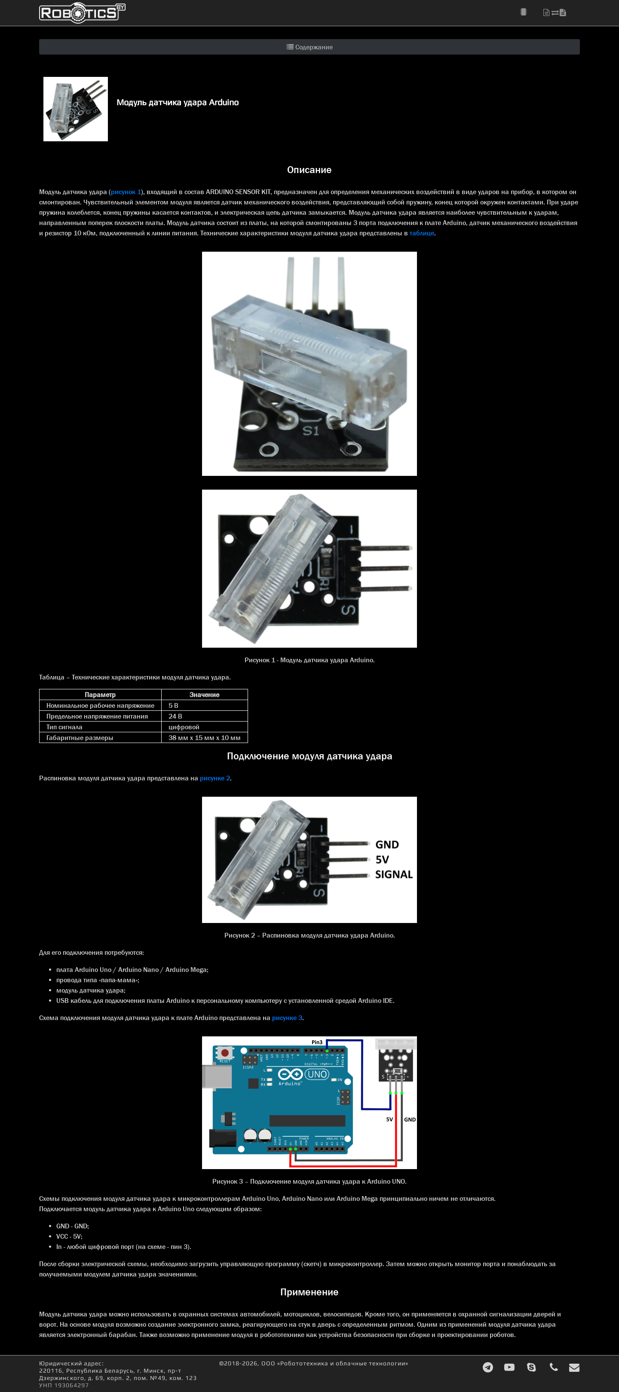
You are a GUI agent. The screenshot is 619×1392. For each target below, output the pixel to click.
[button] (528, 12)
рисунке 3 (287, 1017)
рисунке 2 (215, 778)
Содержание (310, 47)
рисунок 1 (126, 191)
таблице (422, 233)
